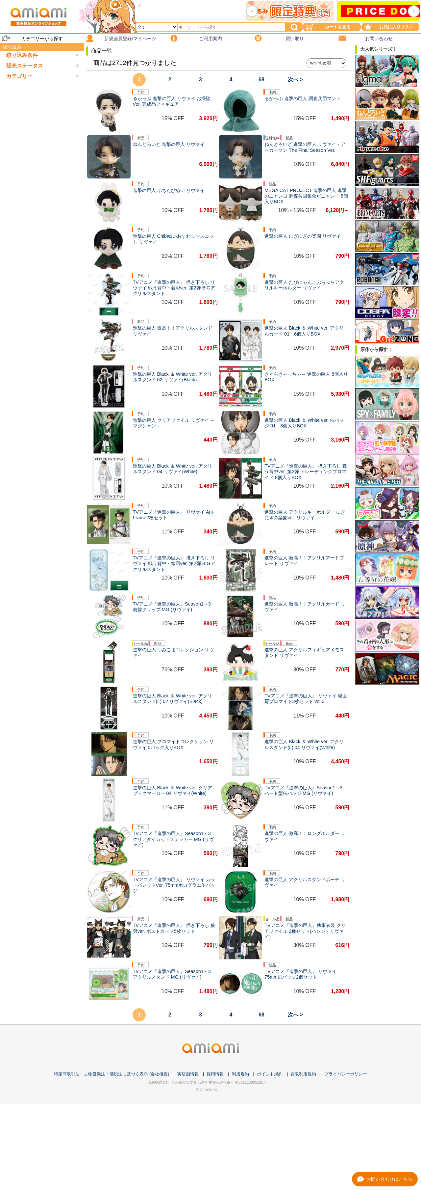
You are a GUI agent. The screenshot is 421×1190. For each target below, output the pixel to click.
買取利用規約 (303, 1073)
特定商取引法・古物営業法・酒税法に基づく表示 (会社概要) (111, 1073)
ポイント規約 (270, 1073)
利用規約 (240, 1073)
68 (261, 79)
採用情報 (215, 1073)
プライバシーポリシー (345, 1073)
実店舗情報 (188, 1073)
